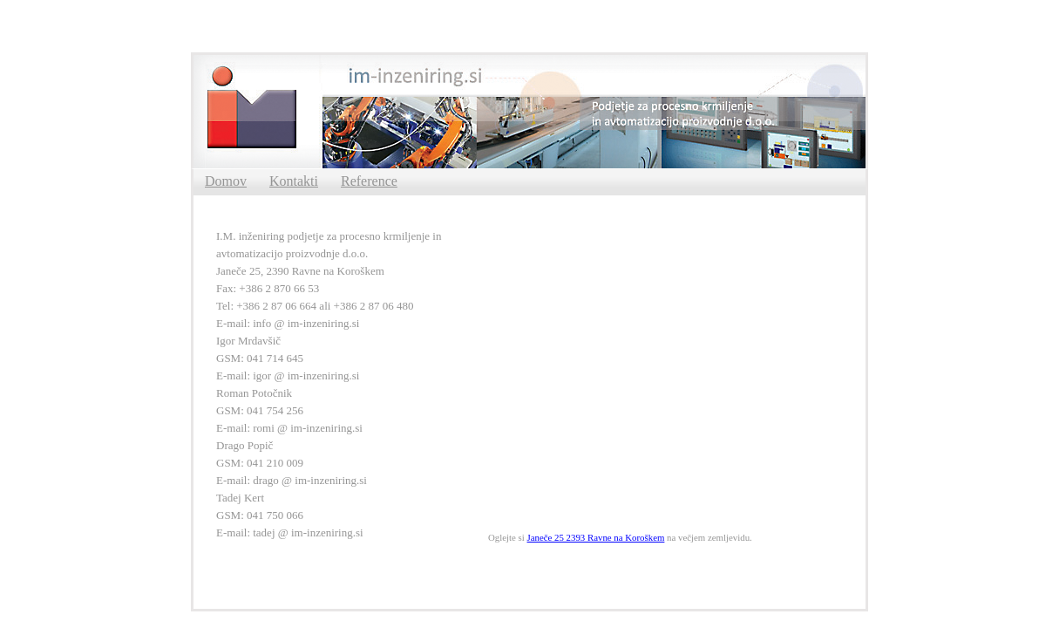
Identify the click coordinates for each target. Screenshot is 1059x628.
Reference (369, 181)
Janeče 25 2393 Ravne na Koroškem (596, 537)
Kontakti (293, 181)
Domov (226, 181)
